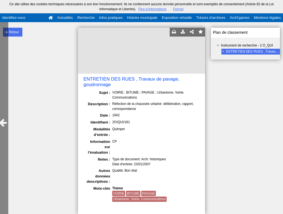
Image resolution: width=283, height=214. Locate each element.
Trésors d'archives (210, 18)
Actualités (65, 18)
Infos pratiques (111, 18)
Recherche (86, 18)
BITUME (133, 193)
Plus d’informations (152, 9)
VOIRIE (118, 193)
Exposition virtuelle (177, 18)
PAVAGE (148, 193)
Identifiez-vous (13, 18)
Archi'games (239, 18)
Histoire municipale (142, 18)
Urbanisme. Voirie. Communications (139, 199)
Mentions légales (267, 18)
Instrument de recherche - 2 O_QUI (247, 45)
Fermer (178, 9)
